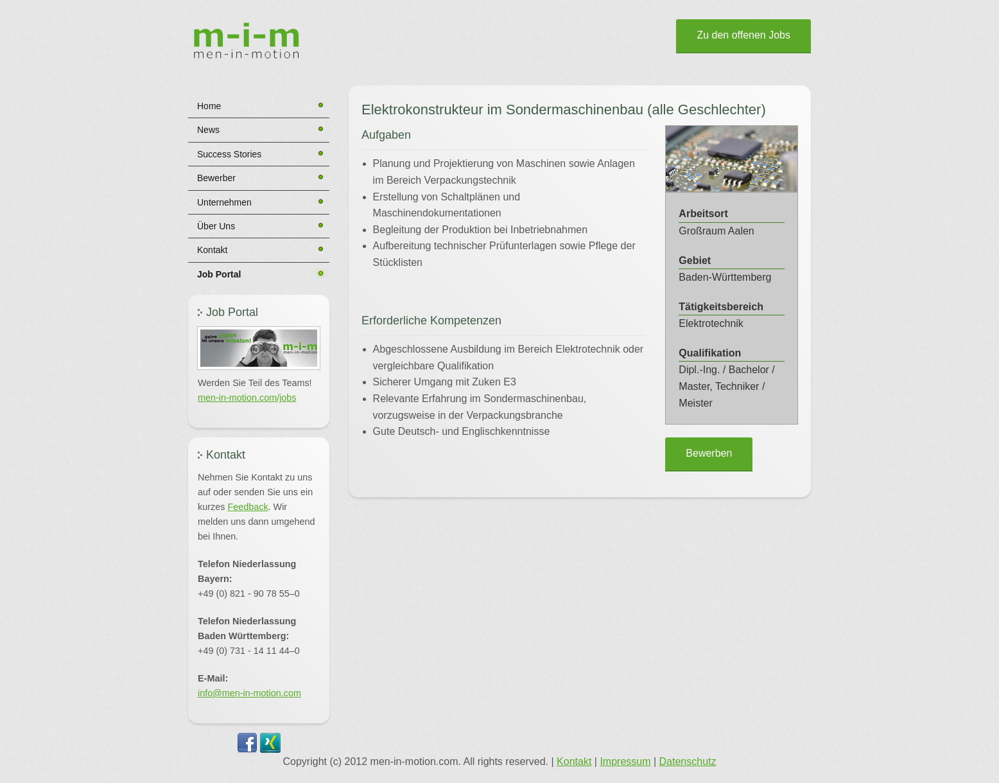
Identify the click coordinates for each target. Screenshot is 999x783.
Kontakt (212, 250)
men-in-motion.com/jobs (247, 397)
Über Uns (216, 226)
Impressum (625, 761)
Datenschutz (688, 761)
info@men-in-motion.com (249, 693)
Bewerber (216, 178)
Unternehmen (224, 202)
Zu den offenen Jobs (743, 35)
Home (209, 106)
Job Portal (219, 274)
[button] (259, 348)
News (208, 130)
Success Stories (229, 154)
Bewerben (709, 453)
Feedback (247, 507)
